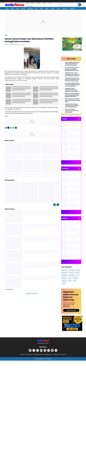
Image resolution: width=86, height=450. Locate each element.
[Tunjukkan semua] (79, 119)
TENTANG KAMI (28, 354)
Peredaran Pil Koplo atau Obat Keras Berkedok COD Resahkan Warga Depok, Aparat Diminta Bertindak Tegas (72, 79)
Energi (58, 8)
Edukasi (47, 8)
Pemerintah (65, 8)
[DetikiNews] (43, 340)
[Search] (68, 4)
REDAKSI (22, 354)
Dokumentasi (29, 6)
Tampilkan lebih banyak (32, 293)
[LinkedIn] (52, 350)
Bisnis (39, 3)
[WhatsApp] (13, 128)
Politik (12, 8)
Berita (33, 3)
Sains (36, 8)
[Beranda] (6, 35)
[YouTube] (41, 350)
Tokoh (41, 8)
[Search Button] (79, 4)
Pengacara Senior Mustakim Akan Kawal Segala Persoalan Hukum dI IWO (72, 90)
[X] (8, 128)
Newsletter (72, 8)
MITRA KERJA (63, 354)
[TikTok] (48, 350)
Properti (53, 8)
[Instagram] (37, 350)
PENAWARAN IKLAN (48, 354)
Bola (45, 3)
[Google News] (45, 350)
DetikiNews (40, 359)
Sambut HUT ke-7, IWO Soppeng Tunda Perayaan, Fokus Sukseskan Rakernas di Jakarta (72, 74)
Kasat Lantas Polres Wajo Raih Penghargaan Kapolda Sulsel (72, 100)
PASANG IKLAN (56, 354)
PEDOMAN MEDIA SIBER (38, 354)
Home (27, 3)
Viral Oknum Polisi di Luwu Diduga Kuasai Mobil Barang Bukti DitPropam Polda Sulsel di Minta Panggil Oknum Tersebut (72, 69)
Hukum (17, 8)
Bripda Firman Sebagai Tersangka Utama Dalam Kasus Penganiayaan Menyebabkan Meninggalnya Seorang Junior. (72, 105)
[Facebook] (6, 128)
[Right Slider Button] (57, 204)
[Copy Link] (16, 128)
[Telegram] (11, 128)
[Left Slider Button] (54, 204)
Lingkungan (30, 8)
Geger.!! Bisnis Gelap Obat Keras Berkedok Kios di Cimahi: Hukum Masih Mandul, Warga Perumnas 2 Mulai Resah (72, 64)
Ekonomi (23, 8)
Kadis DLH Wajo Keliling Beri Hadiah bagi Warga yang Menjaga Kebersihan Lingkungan (72, 95)
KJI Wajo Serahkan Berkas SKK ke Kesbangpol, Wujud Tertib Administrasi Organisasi (72, 85)
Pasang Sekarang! (71, 310)
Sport (51, 3)
